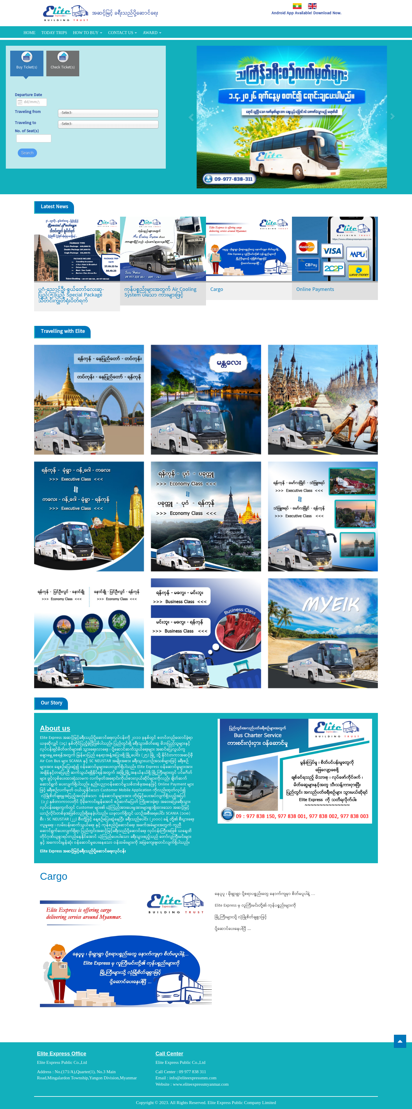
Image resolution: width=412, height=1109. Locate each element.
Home (30, 33)
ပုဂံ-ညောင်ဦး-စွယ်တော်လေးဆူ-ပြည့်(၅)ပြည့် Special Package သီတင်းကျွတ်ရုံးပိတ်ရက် (71, 295)
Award (152, 33)
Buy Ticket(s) (29, 71)
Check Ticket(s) (70, 71)
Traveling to (25, 127)
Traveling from (28, 116)
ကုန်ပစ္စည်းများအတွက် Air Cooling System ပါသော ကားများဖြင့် (160, 292)
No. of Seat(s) (27, 135)
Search (27, 156)
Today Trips (54, 33)
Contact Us (122, 33)
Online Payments (315, 289)
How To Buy (87, 33)
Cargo (216, 289)
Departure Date (28, 99)
